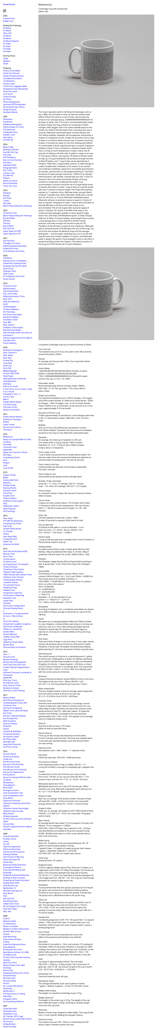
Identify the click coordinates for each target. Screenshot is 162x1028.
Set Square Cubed (11, 736)
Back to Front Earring (12, 160)
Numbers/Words (10, 112)
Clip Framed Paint (10, 291)
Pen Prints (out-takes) (12, 314)
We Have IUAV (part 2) (12, 890)
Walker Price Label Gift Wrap (15, 710)
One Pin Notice (9, 754)
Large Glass (8, 600)
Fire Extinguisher (10, 718)
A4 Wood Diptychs (11, 41)
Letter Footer (8, 424)
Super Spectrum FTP (12, 233)
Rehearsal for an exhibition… (15, 260)
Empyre (6, 462)
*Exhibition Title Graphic (13, 569)
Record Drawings (10, 659)
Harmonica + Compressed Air (15, 613)
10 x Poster (8, 531)
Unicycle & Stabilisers (12, 731)
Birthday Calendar (11, 149)
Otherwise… (8, 119)
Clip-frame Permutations (13, 852)
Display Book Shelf (11, 883)
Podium (6, 178)
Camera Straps (9, 96)
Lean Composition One (13, 795)
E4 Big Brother (9, 1024)
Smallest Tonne (9, 839)
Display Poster (9, 485)
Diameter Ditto (9, 271)
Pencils (6, 983)
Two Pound (8, 1021)
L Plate (6, 200)
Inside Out (7, 759)
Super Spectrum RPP (12, 231)
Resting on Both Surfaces (14, 877)
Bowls (5, 477)
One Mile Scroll (9, 955)
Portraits (7, 603)
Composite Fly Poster (12, 523)
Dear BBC (7, 322)
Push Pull (7, 368)
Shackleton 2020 (10, 319)
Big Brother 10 (9, 888)
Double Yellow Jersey (12, 528)
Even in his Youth (10, 386)
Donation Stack (9, 490)
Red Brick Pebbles (11, 317)
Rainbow (7, 193)
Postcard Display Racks (13, 608)
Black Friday (8, 147)
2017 (5, 414)
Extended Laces (10, 1011)
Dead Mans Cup (10, 1013)
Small (5, 63)
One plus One (9, 657)
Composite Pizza (10, 132)
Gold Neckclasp (9, 936)
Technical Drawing (11, 756)
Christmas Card (9, 213)
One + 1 (6, 654)
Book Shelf (7, 787)
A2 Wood (7, 36)
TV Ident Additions (11, 309)
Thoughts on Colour (11, 243)
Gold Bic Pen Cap (10, 152)
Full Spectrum (9, 129)
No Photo (7, 99)
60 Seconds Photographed (14, 662)
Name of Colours (10, 180)
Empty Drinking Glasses (13, 76)
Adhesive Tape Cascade (13, 811)
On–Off (6, 844)
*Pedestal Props (10, 587)
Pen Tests (7, 455)
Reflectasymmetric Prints (14, 296)
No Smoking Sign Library (14, 107)
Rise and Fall (8, 898)
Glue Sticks (8, 137)
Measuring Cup (10, 371)
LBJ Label (7, 203)
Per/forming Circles (11, 761)
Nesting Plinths (9, 488)
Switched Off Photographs (14, 104)
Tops (5, 896)
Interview (7, 444)
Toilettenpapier (9, 306)
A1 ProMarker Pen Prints (13, 276)
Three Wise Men (10, 1008)
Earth (5, 304)
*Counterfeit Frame (11, 585)
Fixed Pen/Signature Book (14, 944)
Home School (9, 279)
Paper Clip (7, 541)
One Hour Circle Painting (14, 690)
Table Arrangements (12, 846)
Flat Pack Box (9, 240)
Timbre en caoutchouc (12, 629)
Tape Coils (7, 526)
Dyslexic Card (9, 134)
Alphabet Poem (9, 165)
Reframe (7, 482)
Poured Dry (8, 360)
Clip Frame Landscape (12, 626)
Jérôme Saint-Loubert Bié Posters (17, 1019)
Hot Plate (7, 198)
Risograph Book (10, 167)
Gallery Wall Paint (10, 480)
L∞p (5, 465)
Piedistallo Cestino (11, 506)
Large (5, 58)
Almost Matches (10, 634)
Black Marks (8, 226)
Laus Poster (8, 468)
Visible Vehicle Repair (12, 402)
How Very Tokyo (10, 909)
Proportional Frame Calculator (16, 880)
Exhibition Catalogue (12, 419)
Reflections (8, 436)
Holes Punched (9, 1026)
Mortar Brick (8, 644)
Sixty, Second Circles (12, 685)
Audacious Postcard (11, 800)
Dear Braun (8, 893)
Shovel (6, 729)
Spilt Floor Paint (10, 962)
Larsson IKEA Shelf (11, 373)
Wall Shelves (8, 813)
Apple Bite (7, 449)
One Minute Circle (11, 683)
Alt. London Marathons (13, 986)
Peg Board (7, 121)
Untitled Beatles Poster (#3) (15, 703)
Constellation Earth (11, 457)
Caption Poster (9, 475)
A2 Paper (7, 46)
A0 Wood (7, 28)
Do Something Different (13, 1001)
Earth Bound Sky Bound (13, 700)
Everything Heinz (10, 901)
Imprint (6, 918)
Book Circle (8, 970)
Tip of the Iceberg (11, 621)
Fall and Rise (8, 824)
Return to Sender (10, 926)
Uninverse (7, 429)
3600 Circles (8, 273)
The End (6, 223)
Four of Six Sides (10, 293)
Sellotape (7, 384)
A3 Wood (7, 38)
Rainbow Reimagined (12, 124)
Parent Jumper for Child (13, 127)
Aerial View (8, 862)
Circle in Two (8, 396)
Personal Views (9, 980)
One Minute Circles (11, 767)
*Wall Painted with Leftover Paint (17, 574)
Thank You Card (10, 186)
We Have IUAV (9, 978)
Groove (6, 934)
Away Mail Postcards (12, 744)
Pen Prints (7, 713)
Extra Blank (8, 798)
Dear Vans (7, 299)
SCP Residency (9, 157)
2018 (5, 347)
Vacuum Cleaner (10, 723)
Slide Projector (9, 508)
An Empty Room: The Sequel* (16, 564)
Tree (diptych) (9, 785)
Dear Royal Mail (10, 536)
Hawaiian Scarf (9, 598)
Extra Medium (9, 947)
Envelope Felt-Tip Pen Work (15, 266)
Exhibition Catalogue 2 (13, 350)
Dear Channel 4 (10, 352)
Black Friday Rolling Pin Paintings (17, 206)
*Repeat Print (9, 590)
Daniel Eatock (9, 4)
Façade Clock (8, 495)
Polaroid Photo (9, 975)
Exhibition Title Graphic (13, 327)
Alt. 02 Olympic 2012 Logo (14, 906)
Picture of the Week (11, 70)
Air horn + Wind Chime (13, 616)
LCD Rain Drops (10, 404)
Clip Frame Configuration (14, 605)
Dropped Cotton (10, 999)
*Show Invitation (10, 567)
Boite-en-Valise (9, 921)
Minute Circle (9, 554)
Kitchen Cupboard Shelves (14, 716)
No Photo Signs (9, 739)
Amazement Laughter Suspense (17, 624)
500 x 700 (7, 33)
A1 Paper (7, 43)
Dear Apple (8, 355)
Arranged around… (11, 790)
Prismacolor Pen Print (12, 949)
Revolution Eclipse (11, 688)
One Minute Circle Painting (14, 769)
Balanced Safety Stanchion (14, 865)
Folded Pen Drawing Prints (14, 263)
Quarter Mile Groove (12, 931)
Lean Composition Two (13, 793)
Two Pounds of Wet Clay (13, 857)
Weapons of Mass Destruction (16, 929)
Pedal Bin (7, 726)
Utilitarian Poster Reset (13, 642)
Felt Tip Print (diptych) (12, 708)
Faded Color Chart (11, 903)
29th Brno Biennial (11, 301)
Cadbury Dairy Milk (11, 637)
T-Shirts (6, 942)
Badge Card (8, 21)
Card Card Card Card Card (14, 664)
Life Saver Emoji (10, 407)
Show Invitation (10, 498)
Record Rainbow (10, 183)
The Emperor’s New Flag (13, 595)
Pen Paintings (9, 312)
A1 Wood (7, 30)
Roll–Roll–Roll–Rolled (12, 330)
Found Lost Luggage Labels (15, 86)
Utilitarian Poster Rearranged (15, 808)
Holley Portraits (9, 109)
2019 (5, 283)
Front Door (8, 493)
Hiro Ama (7, 154)
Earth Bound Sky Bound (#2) (15, 551)
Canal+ (6, 841)
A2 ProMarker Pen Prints (13, 251)
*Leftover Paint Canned (13, 577)
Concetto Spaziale (11, 836)
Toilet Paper (8, 376)
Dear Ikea (7, 358)
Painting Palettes (10, 854)
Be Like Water (9, 218)
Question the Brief (11, 544)
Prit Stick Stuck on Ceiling (14, 993)
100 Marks (7, 258)
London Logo (9, 173)
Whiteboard (8, 782)
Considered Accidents (12, 78)
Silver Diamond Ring (12, 939)
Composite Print (10, 539)
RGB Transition (9, 721)
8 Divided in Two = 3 (11, 394)
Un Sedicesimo (9, 923)
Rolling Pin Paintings (12, 25)
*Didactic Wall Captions (13, 572)
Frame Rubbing (9, 343)
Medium (6, 61)
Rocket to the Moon (11, 409)
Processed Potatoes (11, 734)
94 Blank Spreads (10, 816)
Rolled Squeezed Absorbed (14, 246)
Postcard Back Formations (14, 647)
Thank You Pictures (11, 73)
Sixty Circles (8, 268)
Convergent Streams (12, 867)
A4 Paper (7, 51)
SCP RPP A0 (8, 140)
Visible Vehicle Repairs (12, 416)
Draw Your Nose (10, 91)
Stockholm (7, 988)
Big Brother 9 (9, 991)
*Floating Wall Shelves (12, 580)
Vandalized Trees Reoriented (15, 89)
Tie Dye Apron (9, 559)
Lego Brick (7, 639)
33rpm (6, 534)
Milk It (6, 399)
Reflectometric (9, 288)
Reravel (6, 195)
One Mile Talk (9, 741)
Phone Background (11, 102)
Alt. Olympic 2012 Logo (13, 1016)
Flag (5, 503)
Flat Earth (7, 162)
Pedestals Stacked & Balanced (16, 875)
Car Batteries (8, 81)
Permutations (9, 774)
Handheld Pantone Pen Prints (16, 973)
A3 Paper (7, 48)
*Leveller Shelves (10, 582)
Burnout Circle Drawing (13, 764)
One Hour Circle (10, 680)
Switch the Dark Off (11, 859)
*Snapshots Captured (12, 592)
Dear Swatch (8, 325)
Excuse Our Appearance (13, 772)
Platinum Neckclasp (11, 849)
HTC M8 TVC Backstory (13, 521)
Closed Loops (9, 83)
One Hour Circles (10, 747)
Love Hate (7, 363)
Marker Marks (9, 697)
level (5, 460)
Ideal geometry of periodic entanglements (14, 379)
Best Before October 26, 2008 (16, 952)
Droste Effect (8, 631)
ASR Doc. (7, 220)
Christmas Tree (9, 705)
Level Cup (7, 365)
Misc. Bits (7, 911)
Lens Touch (8, 94)
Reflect (6, 422)
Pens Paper (8, 518)
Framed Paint (9, 18)
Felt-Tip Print (8, 228)
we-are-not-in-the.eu (12, 427)
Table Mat (7, 996)
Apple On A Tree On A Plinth (15, 452)
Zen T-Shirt (8, 170)
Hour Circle (8, 556)
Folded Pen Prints (10, 248)
